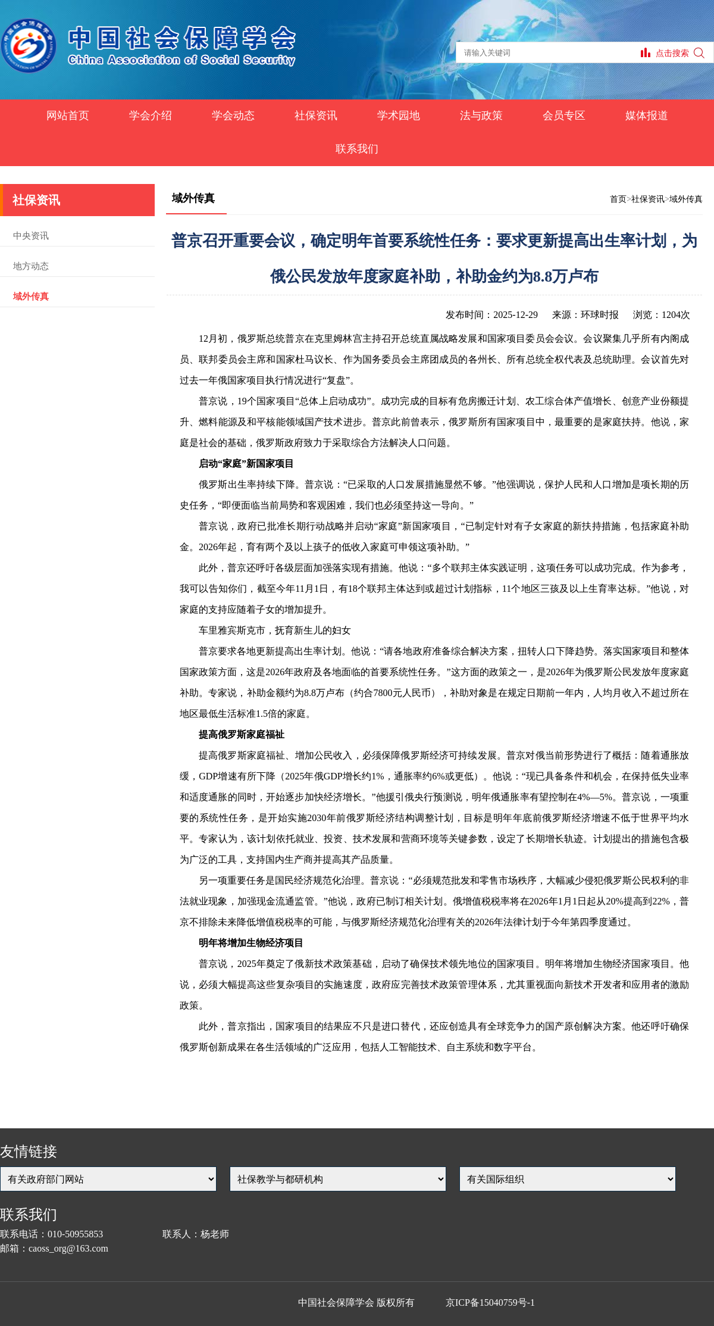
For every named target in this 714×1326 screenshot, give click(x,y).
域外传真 (31, 296)
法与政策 (481, 115)
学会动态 (233, 115)
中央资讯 (31, 236)
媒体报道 (646, 115)
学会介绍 (150, 115)
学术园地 (398, 115)
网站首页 (67, 115)
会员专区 (564, 115)
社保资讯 (316, 115)
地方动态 (31, 266)
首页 (618, 199)
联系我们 (357, 149)
